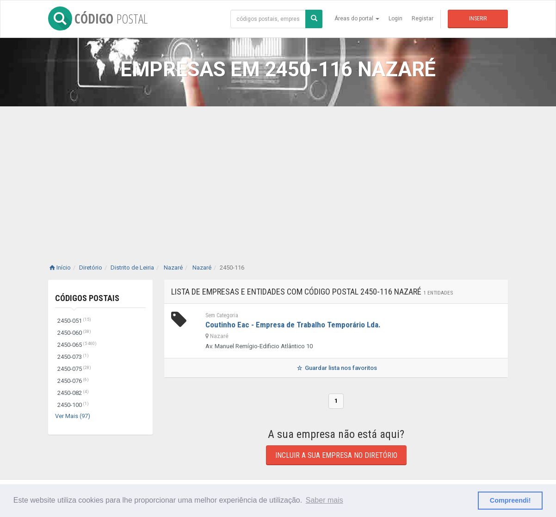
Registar (422, 18)
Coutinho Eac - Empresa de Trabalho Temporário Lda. (293, 324)
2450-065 (77, 344)
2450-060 (74, 332)
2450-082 (73, 392)
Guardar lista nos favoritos (336, 367)
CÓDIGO (98, 18)
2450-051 (74, 320)
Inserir (478, 18)
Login (395, 18)
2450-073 (73, 356)
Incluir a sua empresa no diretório (336, 455)
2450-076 (73, 380)
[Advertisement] (278, 175)
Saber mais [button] (324, 500)
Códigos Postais (87, 298)
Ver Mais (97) (72, 415)
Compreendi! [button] (510, 500)
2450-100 (73, 404)
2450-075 (74, 368)
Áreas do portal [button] (356, 18)
